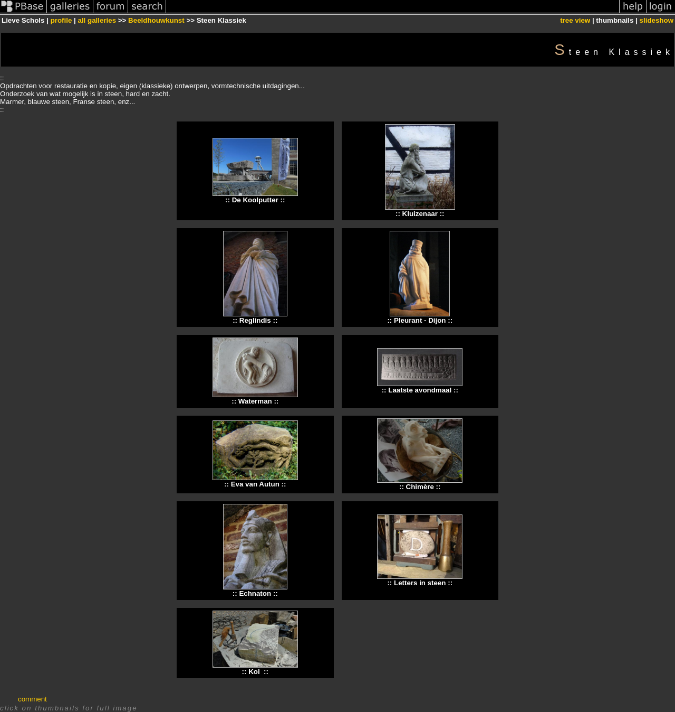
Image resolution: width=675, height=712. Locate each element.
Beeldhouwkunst (156, 20)
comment (32, 699)
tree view (575, 20)
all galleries (97, 20)
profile (61, 20)
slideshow (656, 20)
